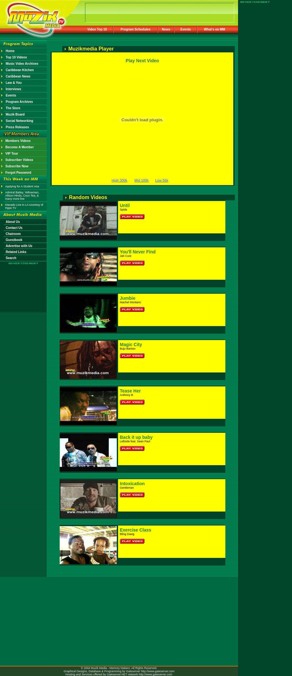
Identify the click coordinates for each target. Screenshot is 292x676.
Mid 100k (142, 180)
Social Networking (19, 121)
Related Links (16, 252)
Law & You (14, 82)
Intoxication (132, 483)
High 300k (120, 180)
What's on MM (214, 29)
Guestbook (14, 240)
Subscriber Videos (19, 160)
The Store (13, 108)
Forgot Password (18, 172)
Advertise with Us (19, 246)
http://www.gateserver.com (158, 671)
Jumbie (128, 298)
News (166, 29)
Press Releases (17, 127)
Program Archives (19, 102)
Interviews (13, 89)
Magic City (131, 344)
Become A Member (19, 147)
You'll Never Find (138, 251)
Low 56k (161, 180)
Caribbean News (18, 76)
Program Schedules (135, 29)
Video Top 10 (97, 29)
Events (186, 29)
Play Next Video (142, 60)
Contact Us (14, 228)
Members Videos (17, 141)
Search (11, 258)
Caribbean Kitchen (20, 70)
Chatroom (13, 234)
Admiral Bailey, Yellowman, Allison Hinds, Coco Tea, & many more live (22, 195)
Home (10, 51)
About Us (13, 222)
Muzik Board (15, 114)
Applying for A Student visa (22, 186)
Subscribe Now (16, 166)
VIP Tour (11, 153)
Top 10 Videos (16, 57)
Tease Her (130, 390)
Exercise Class (135, 529)
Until (125, 205)
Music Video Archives (22, 63)
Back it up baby (136, 437)
